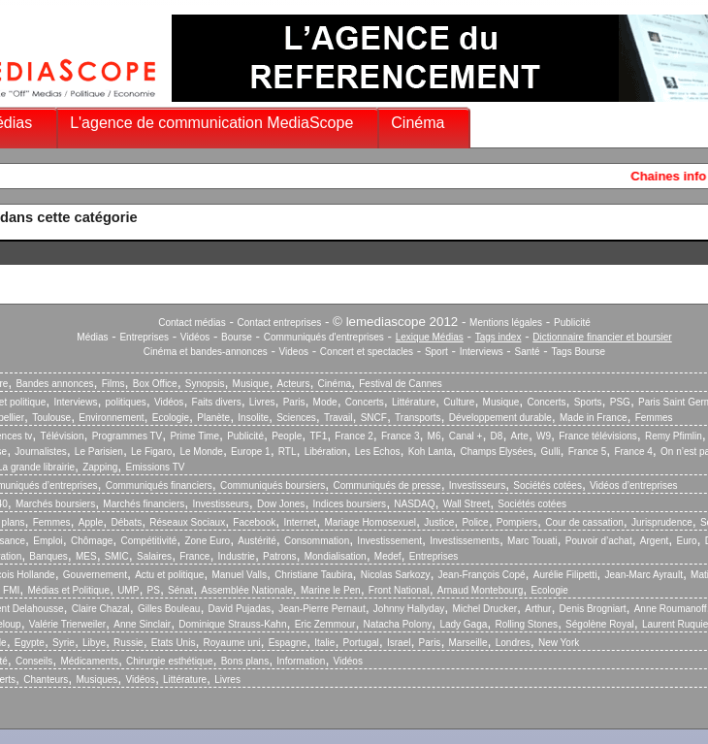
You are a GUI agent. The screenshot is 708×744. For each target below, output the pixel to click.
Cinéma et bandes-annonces (206, 351)
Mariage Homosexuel (370, 522)
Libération (326, 451)
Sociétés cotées (547, 485)
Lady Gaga (463, 624)
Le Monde (200, 451)
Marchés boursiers (55, 504)
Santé (527, 351)
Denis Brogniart (593, 608)
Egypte (30, 642)
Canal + (466, 436)
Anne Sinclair (142, 624)
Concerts (364, 402)
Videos (293, 351)
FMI (11, 590)
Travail (338, 417)
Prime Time (194, 436)
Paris (294, 402)
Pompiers (517, 522)
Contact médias (191, 322)
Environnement (111, 417)
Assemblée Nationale (247, 590)
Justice (439, 522)
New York (558, 642)
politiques (126, 402)
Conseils (34, 661)
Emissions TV (155, 467)
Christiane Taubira (313, 574)
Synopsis (205, 383)
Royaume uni (232, 642)
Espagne (287, 642)
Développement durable (500, 417)
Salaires (154, 556)
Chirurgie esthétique (169, 661)
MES (86, 556)
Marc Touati (532, 540)
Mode (325, 402)
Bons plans (245, 661)
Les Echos (378, 451)
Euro (686, 540)
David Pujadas (240, 608)
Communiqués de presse (386, 485)
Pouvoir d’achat (598, 540)
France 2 (353, 436)
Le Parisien (99, 451)
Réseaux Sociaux (187, 522)
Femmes (654, 417)
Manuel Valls (239, 574)
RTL (287, 451)
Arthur (538, 608)
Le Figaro (151, 451)
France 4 (633, 451)
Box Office (155, 383)
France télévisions (598, 436)
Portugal (361, 642)
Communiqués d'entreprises (324, 337)
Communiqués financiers (159, 485)
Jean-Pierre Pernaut (322, 608)
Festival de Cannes (400, 383)
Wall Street (467, 504)
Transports (417, 417)
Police (475, 522)
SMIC (117, 556)
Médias (92, 337)
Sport (436, 351)
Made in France (593, 417)
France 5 (587, 451)
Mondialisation (336, 556)
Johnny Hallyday (408, 608)
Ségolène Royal (599, 624)
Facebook (254, 522)
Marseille (468, 642)
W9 (543, 436)
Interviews (481, 351)
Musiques (97, 679)
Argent (654, 540)
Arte (520, 436)
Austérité (256, 540)
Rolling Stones (526, 624)
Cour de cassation (584, 522)
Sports (588, 402)
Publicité (572, 322)
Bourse (236, 337)
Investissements (464, 540)
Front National (399, 590)
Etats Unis (173, 642)
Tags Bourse (579, 351)
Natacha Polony (398, 624)
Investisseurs (477, 485)
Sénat (180, 590)
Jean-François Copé (482, 574)
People (287, 436)
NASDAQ (414, 504)
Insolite (253, 417)
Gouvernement (95, 574)
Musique (251, 383)
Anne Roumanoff (670, 608)
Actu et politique (169, 574)
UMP (128, 590)
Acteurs (293, 383)
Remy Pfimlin (673, 436)
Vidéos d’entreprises (633, 485)
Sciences (296, 417)
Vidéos (194, 337)
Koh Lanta (430, 451)
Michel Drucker (484, 608)
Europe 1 (251, 451)
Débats (126, 522)
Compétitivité (148, 540)
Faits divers (216, 402)
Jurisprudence (661, 522)
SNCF (374, 417)
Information (300, 661)
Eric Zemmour (325, 624)
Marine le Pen (331, 590)
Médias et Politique (68, 590)
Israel (398, 642)
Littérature (413, 402)
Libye (94, 642)
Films (113, 383)
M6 (434, 436)
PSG (620, 402)
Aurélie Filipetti (565, 574)
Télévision (61, 436)
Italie (324, 642)
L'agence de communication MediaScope (211, 122)
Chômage (92, 540)
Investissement (389, 540)
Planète (213, 417)
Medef (388, 556)
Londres (513, 642)
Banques (48, 556)
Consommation (316, 540)
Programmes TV (127, 436)
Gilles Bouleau (169, 608)
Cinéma (417, 122)
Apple (91, 522)
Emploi (48, 540)
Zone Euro (207, 540)
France (194, 556)
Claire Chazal (101, 608)
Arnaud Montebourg (480, 590)
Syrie (63, 642)
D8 (497, 436)
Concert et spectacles (366, 351)
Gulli (551, 451)
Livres (262, 402)
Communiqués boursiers (272, 485)
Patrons (279, 556)
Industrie (236, 556)
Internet (299, 522)
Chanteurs (45, 679)
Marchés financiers (143, 504)
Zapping (99, 467)
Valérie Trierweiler (67, 624)
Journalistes (40, 451)
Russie (128, 642)
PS (153, 590)
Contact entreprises (280, 322)
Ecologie (170, 417)
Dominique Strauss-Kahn (232, 624)
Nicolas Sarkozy (396, 574)
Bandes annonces (54, 383)
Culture (458, 402)
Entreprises (144, 337)
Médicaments (88, 661)
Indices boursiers (350, 504)
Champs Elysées (496, 451)
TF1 (318, 436)
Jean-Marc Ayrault (644, 574)
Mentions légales (505, 322)
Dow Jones (281, 504)
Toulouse (51, 417)
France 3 (400, 436)
